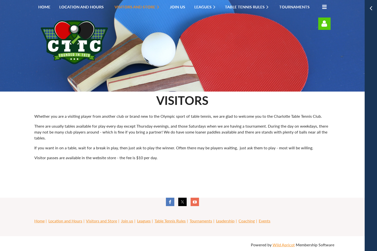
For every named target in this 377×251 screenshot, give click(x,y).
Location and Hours (65, 220)
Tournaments (201, 220)
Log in (324, 24)
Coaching (246, 220)
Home (39, 220)
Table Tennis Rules (170, 220)
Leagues (144, 220)
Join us (127, 220)
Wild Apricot (284, 244)
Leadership (225, 220)
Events (264, 220)
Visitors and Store (101, 220)
